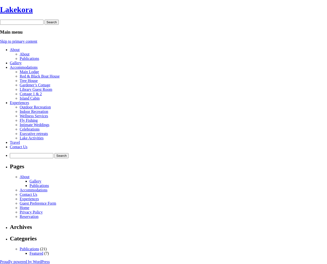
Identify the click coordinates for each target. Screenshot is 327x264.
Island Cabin (30, 98)
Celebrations (30, 129)
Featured (36, 253)
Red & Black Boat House (40, 76)
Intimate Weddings (34, 125)
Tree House (29, 81)
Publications (29, 58)
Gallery (16, 63)
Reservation (29, 216)
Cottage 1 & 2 (31, 94)
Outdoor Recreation (35, 107)
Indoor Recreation (34, 111)
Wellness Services (34, 116)
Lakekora (16, 9)
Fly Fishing (29, 120)
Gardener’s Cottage (35, 85)
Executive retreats (34, 134)
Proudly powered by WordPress (25, 262)
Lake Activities (32, 138)
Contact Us (19, 147)
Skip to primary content (18, 41)
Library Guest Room (36, 89)
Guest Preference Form (38, 203)
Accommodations (24, 67)
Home (24, 208)
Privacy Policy (31, 212)
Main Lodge (29, 72)
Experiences (19, 103)
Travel (15, 142)
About (15, 50)
